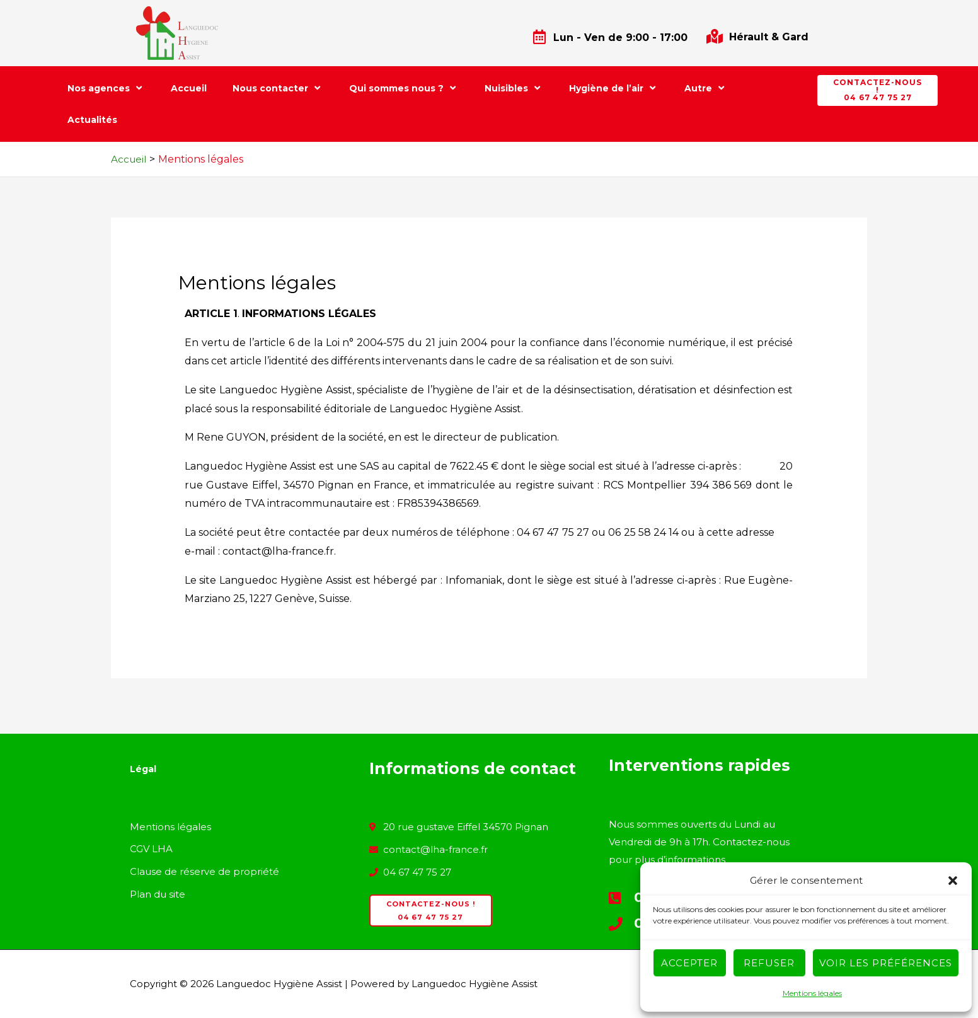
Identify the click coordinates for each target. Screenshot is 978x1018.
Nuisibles (514, 88)
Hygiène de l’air (614, 88)
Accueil (189, 88)
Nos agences (106, 88)
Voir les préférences (885, 963)
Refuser (769, 963)
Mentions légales (812, 993)
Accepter (689, 963)
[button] (952, 880)
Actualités (92, 119)
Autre (705, 88)
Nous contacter (278, 88)
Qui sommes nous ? (404, 88)
